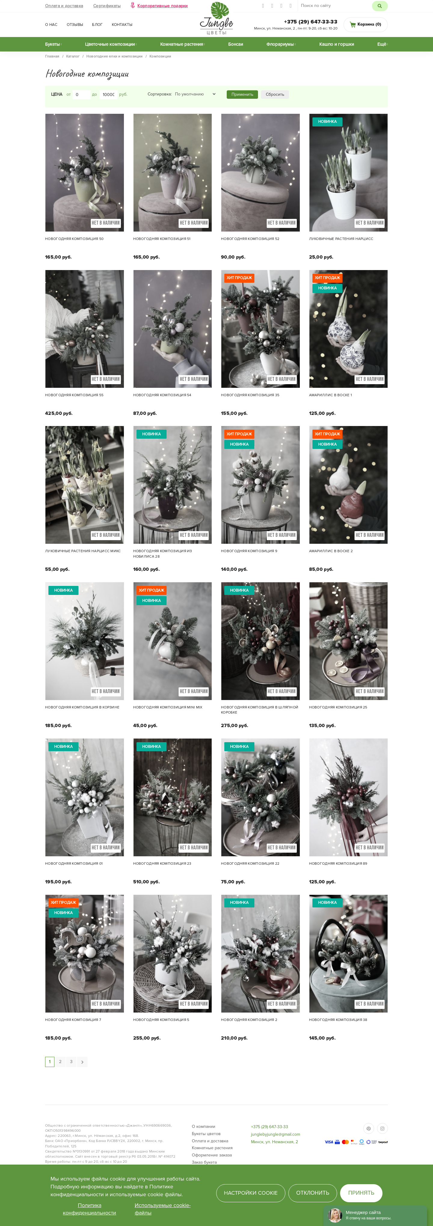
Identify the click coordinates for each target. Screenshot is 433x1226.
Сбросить (275, 94)
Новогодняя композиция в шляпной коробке (259, 710)
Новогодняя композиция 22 (250, 863)
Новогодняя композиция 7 (73, 1020)
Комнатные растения (181, 44)
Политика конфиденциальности (89, 1209)
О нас (51, 24)
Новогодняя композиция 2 (249, 1020)
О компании (203, 1126)
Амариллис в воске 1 (330, 395)
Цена (56, 94)
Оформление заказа (212, 1155)
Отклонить (312, 1193)
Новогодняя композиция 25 (338, 707)
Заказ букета (204, 1162)
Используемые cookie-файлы (163, 1209)
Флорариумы (280, 44)
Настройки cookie (251, 1193)
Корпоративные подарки (162, 5)
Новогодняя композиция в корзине (82, 707)
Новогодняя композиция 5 (161, 1020)
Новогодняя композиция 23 (162, 863)
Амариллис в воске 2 (331, 551)
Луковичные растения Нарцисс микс (83, 551)
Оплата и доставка (64, 5)
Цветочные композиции (110, 44)
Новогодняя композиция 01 (74, 863)
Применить (242, 94)
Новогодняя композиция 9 (249, 551)
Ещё (381, 44)
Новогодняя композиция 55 (74, 395)
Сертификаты (107, 5)
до (94, 94)
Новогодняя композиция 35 (250, 395)
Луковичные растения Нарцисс (341, 239)
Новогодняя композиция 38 (338, 1020)
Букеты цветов (206, 1133)
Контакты (122, 24)
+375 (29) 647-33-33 (310, 21)
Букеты (52, 44)
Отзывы (75, 24)
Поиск (380, 6)
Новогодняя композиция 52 (250, 239)
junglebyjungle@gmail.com (275, 1134)
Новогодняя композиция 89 (338, 863)
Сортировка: (160, 94)
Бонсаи (235, 44)
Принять (361, 1193)
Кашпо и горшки (336, 44)
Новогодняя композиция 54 (162, 395)
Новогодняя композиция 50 (74, 239)
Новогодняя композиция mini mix (168, 707)
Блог (97, 24)
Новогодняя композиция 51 (162, 239)
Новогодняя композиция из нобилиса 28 (162, 554)
